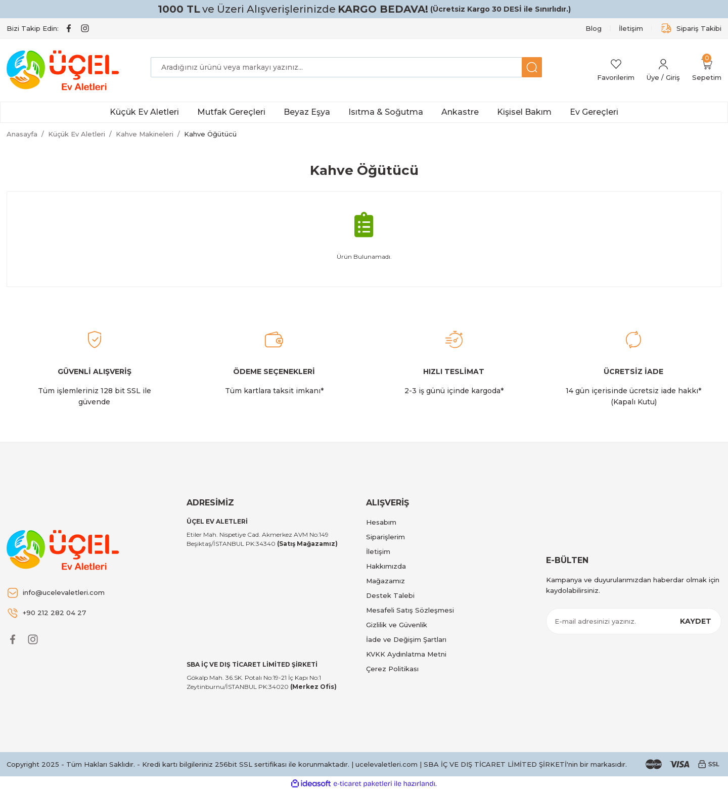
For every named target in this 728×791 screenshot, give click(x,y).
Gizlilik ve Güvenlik (396, 625)
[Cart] (706, 70)
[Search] (346, 67)
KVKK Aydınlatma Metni (406, 654)
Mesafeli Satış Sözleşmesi (410, 610)
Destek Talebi (390, 595)
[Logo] (64, 70)
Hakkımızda (386, 566)
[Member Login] (663, 70)
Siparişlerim (385, 537)
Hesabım (381, 522)
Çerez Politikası (392, 669)
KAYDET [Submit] (695, 621)
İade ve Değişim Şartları (406, 639)
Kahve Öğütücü (210, 134)
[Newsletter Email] (634, 621)
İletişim (378, 551)
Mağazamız (385, 581)
